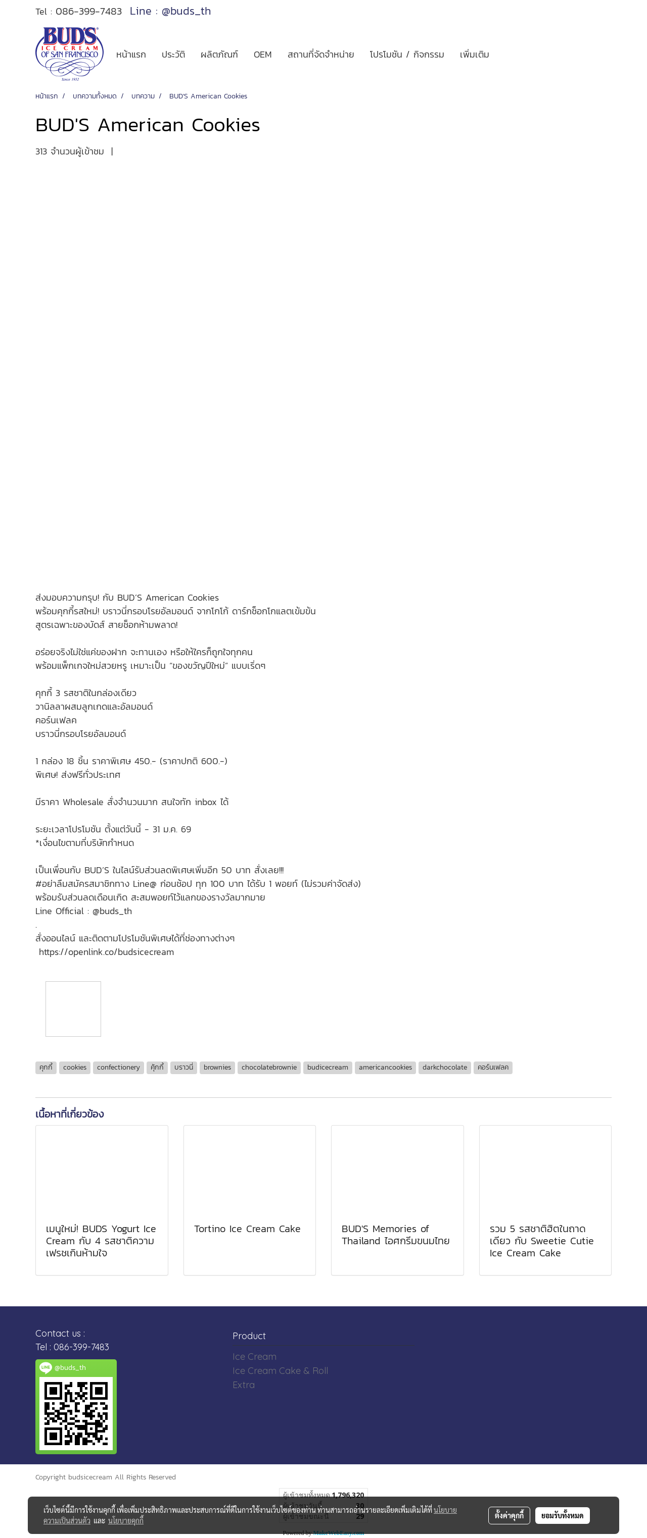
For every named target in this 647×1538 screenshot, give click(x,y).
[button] (506, 54)
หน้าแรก (131, 54)
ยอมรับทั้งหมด (562, 1515)
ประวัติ (173, 54)
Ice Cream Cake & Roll (280, 1370)
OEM (263, 54)
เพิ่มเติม (474, 54)
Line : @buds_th (170, 11)
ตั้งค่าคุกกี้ (509, 1515)
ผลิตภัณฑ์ (219, 54)
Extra (244, 1385)
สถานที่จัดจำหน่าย (321, 54)
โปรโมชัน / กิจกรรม (407, 54)
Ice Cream (254, 1356)
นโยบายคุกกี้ (126, 1520)
